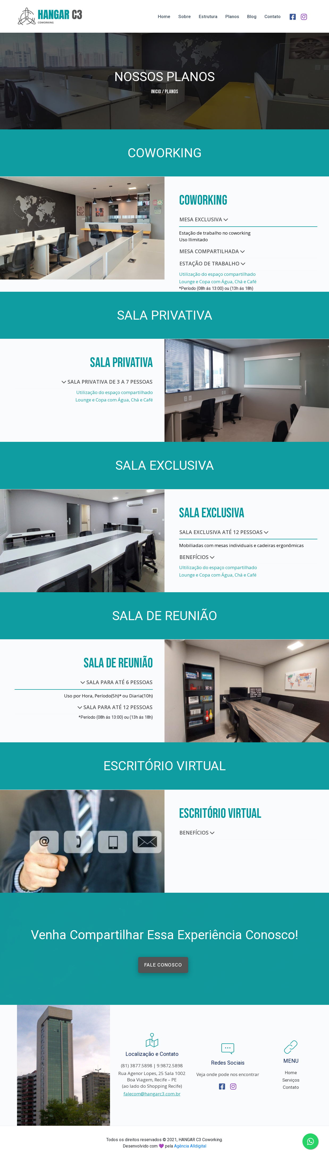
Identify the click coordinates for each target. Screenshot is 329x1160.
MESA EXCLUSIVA (203, 219)
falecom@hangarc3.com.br (152, 1094)
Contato (272, 16)
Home (164, 16)
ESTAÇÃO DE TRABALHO (212, 263)
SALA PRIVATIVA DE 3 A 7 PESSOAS (107, 381)
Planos (232, 16)
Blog (251, 16)
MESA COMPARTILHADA (212, 251)
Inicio (156, 91)
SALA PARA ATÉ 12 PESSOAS (115, 707)
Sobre (184, 16)
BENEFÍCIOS (196, 557)
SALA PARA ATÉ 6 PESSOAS (117, 682)
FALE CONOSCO (163, 965)
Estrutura (208, 16)
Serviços (291, 1080)
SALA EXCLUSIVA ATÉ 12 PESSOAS (223, 532)
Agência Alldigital (190, 1146)
